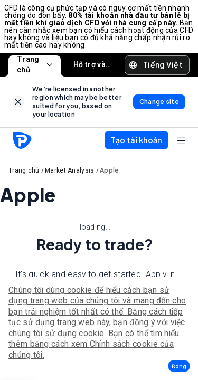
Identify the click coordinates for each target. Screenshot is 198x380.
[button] (179, 366)
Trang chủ (34, 64)
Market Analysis (70, 170)
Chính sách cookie (124, 344)
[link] (18, 101)
